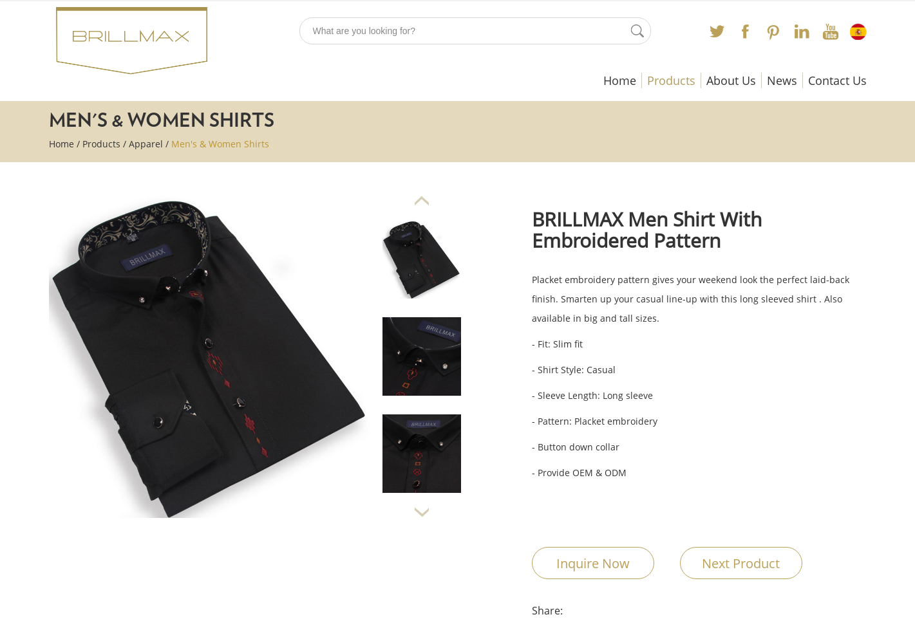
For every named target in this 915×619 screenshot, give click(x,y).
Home (619, 80)
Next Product (741, 563)
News (782, 80)
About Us (731, 80)
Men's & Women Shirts (220, 144)
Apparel (146, 144)
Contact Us (837, 80)
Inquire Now (593, 563)
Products (671, 80)
